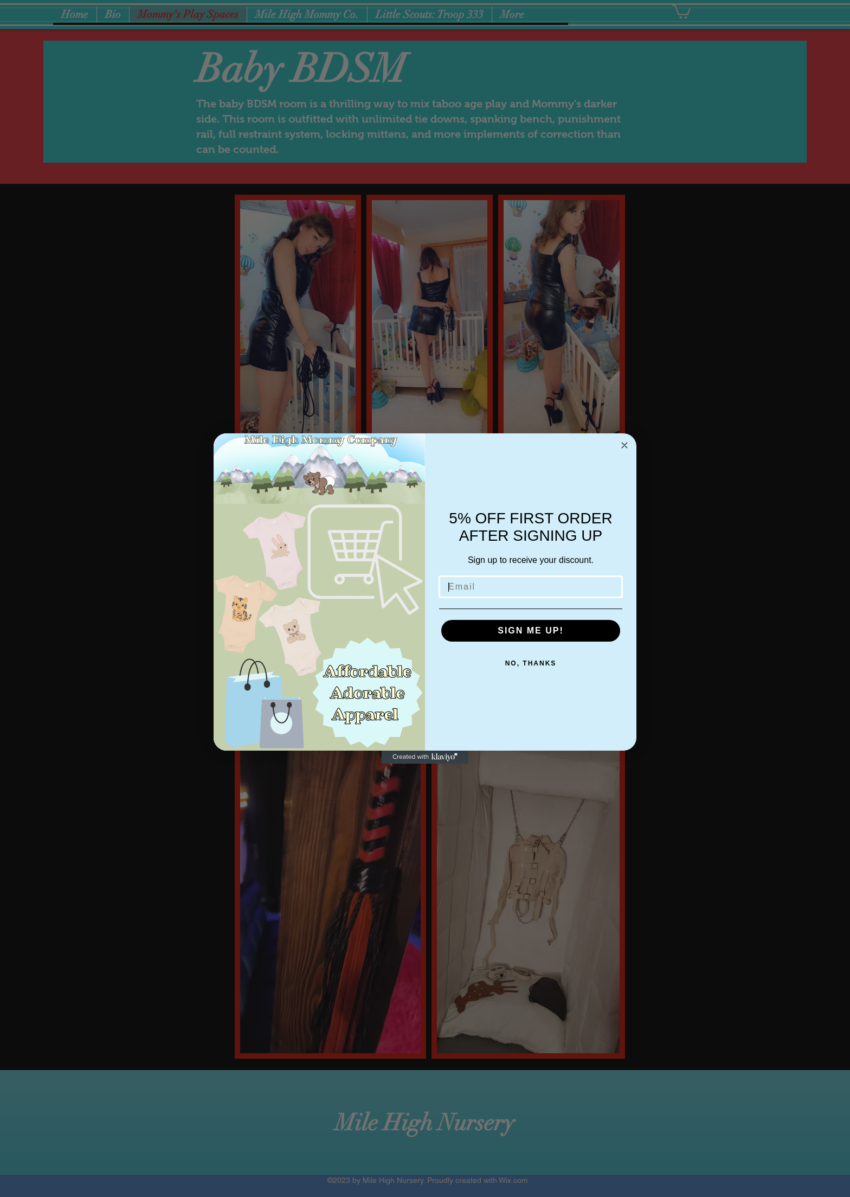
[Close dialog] (624, 445)
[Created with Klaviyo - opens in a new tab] (425, 757)
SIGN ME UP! (531, 630)
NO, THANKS (531, 663)
